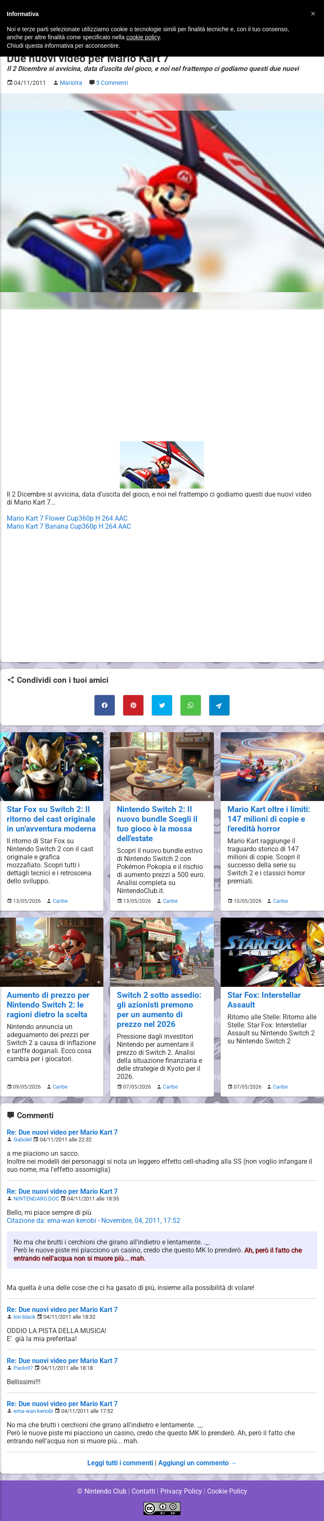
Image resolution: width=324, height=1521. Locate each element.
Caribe (59, 901)
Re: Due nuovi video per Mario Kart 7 (62, 1132)
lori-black (24, 1317)
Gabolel (23, 1139)
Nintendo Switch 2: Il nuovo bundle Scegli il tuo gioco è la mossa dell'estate (157, 823)
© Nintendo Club (101, 1491)
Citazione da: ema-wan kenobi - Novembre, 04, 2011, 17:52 (94, 1221)
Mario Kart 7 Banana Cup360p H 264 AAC (69, 526)
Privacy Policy (181, 1491)
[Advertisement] (162, 375)
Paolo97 (23, 1368)
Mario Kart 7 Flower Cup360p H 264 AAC (68, 518)
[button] (313, 13)
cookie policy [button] (142, 37)
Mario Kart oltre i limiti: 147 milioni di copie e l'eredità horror (269, 819)
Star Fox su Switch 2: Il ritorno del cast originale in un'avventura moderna (51, 819)
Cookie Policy (227, 1491)
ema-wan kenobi (33, 1411)
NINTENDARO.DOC (36, 1198)
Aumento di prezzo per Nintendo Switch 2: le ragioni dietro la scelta (48, 1004)
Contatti (143, 1491)
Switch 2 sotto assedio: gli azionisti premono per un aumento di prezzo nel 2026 (159, 1009)
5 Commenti (113, 83)
